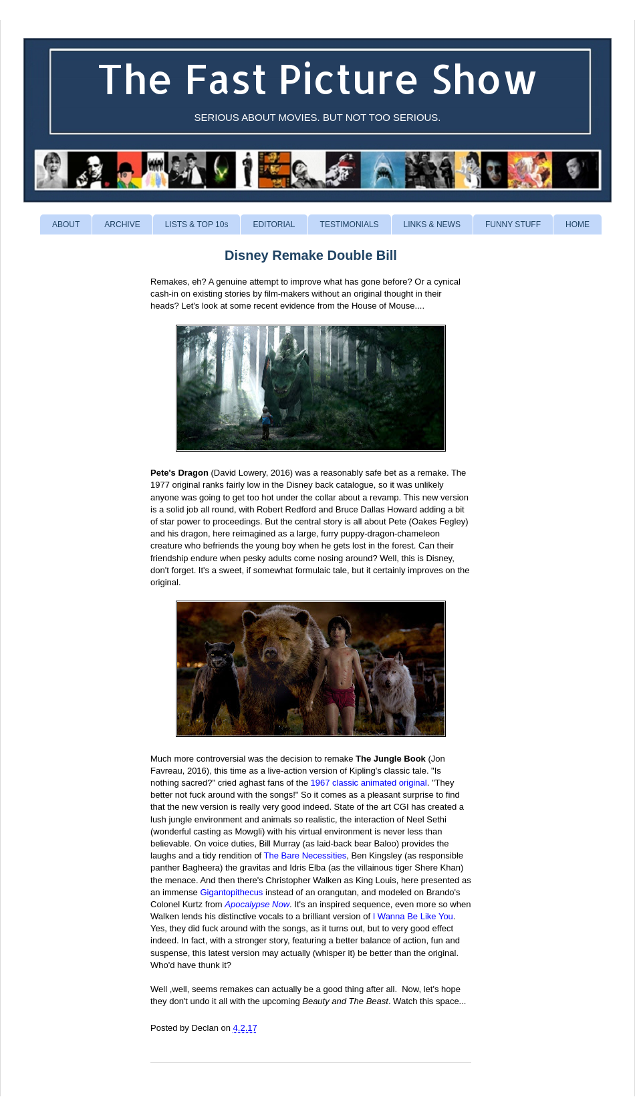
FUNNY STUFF (513, 224)
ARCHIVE (122, 224)
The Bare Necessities (305, 855)
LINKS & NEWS (432, 224)
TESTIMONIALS (349, 224)
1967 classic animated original (369, 783)
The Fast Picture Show (318, 78)
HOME (577, 224)
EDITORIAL (274, 224)
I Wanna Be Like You (413, 916)
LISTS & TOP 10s (197, 224)
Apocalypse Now (257, 904)
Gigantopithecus (231, 892)
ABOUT (66, 224)
